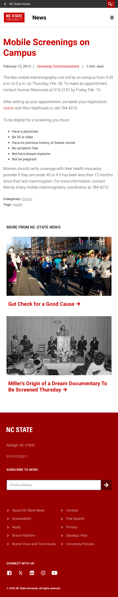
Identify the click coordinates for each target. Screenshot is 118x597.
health (17, 204)
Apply (16, 527)
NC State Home (19, 4)
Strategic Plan (76, 535)
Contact (72, 510)
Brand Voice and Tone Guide (34, 544)
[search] (111, 4)
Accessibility (21, 518)
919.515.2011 (17, 456)
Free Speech (75, 518)
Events (27, 199)
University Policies (80, 544)
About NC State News (28, 510)
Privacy (71, 527)
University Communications (58, 66)
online (8, 108)
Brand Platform (23, 535)
